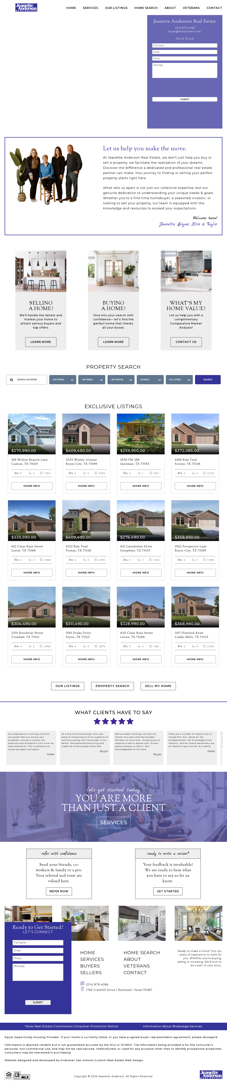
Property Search (112, 688)
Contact (214, 8)
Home (71, 8)
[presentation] (185, 87)
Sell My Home (163, 688)
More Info (32, 486)
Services (90, 8)
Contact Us (186, 342)
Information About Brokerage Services (172, 1027)
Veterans (191, 8)
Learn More (41, 342)
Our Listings (116, 8)
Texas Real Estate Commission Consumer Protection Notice (71, 1027)
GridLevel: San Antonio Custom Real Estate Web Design (102, 1061)
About (170, 8)
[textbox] (26, 379)
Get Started (168, 892)
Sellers (91, 974)
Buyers (90, 967)
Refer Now (59, 892)
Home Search (146, 8)
